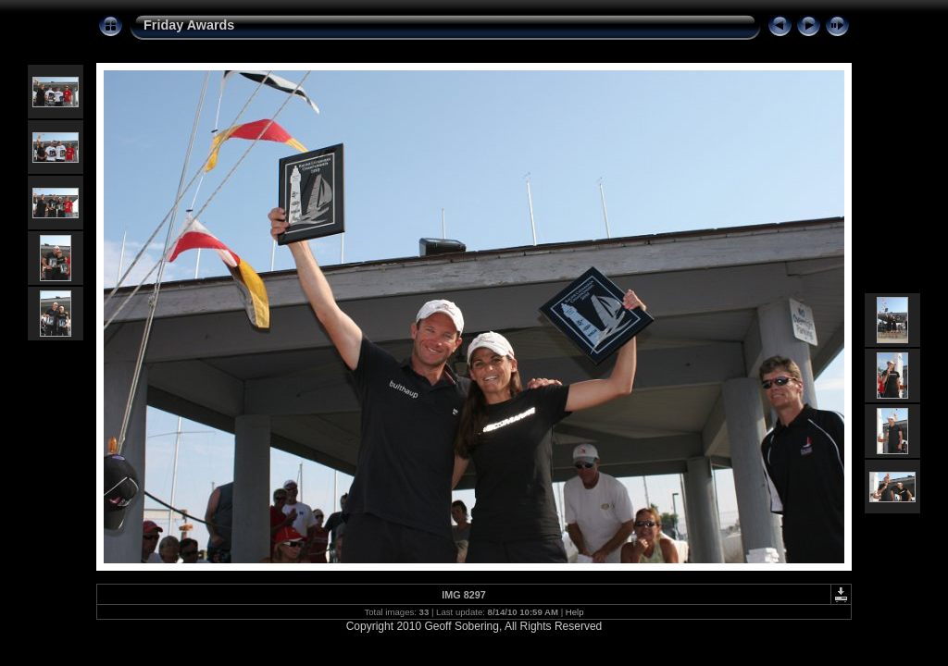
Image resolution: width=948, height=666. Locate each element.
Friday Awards (188, 25)
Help (575, 612)
